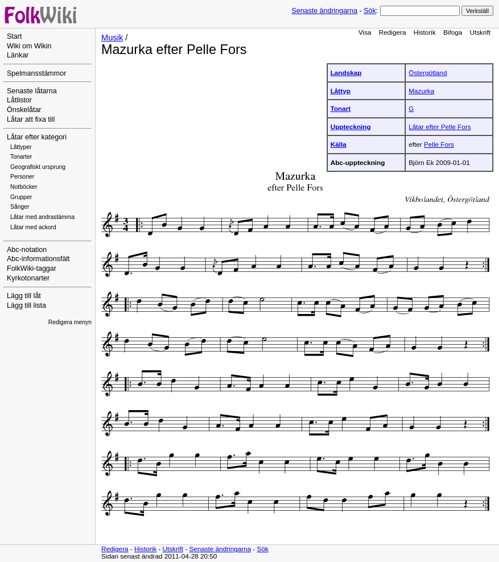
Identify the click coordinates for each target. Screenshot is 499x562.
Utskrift (480, 32)
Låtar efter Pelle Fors (440, 126)
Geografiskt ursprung (37, 167)
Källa (339, 144)
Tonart (341, 108)
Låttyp (340, 90)
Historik (425, 32)
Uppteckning (351, 126)
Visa (365, 32)
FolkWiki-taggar (31, 268)
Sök (370, 11)
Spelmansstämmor (36, 73)
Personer (22, 176)
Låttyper (21, 147)
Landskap (346, 72)
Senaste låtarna (32, 91)
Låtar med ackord (33, 227)
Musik (112, 37)
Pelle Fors (439, 144)
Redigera (392, 32)
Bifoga (452, 32)
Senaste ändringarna (324, 11)
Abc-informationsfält (38, 259)
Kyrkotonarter (28, 278)
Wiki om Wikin (29, 46)
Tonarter (21, 157)
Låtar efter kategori (37, 137)
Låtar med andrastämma (42, 217)
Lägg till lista (26, 305)
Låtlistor (19, 100)
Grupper (21, 197)
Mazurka (421, 90)
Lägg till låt (24, 296)
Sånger (20, 207)
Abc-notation (27, 250)
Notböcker (23, 187)
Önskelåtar (24, 110)
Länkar (17, 55)
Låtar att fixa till (31, 119)
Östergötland (428, 72)
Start (14, 36)
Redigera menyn (70, 322)
